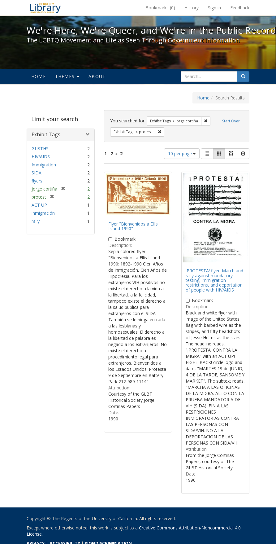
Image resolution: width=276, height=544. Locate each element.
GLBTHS (40, 148)
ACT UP (39, 205)
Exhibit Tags (46, 134)
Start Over (231, 121)
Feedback (239, 8)
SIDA (36, 173)
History (191, 8)
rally (36, 221)
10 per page (182, 153)
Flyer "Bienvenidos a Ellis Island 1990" (133, 226)
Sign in (214, 8)
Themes (67, 76)
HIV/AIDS (41, 157)
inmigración (43, 213)
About (97, 76)
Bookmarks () (160, 8)
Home (38, 76)
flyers (37, 181)
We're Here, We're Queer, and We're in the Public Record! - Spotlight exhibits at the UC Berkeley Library (45, 7)
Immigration (44, 165)
